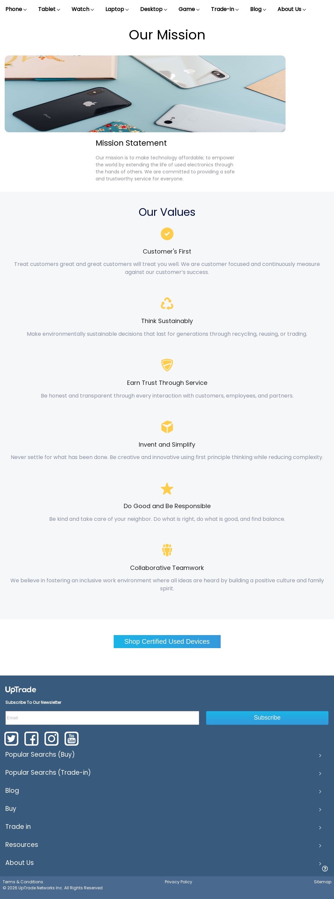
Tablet (49, 9)
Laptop (117, 9)
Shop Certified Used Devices (167, 641)
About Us (292, 9)
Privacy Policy (178, 882)
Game (189, 9)
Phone (16, 9)
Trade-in (225, 9)
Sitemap (322, 882)
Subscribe (267, 717)
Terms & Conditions (23, 882)
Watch (83, 9)
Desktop (154, 9)
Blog (258, 9)
